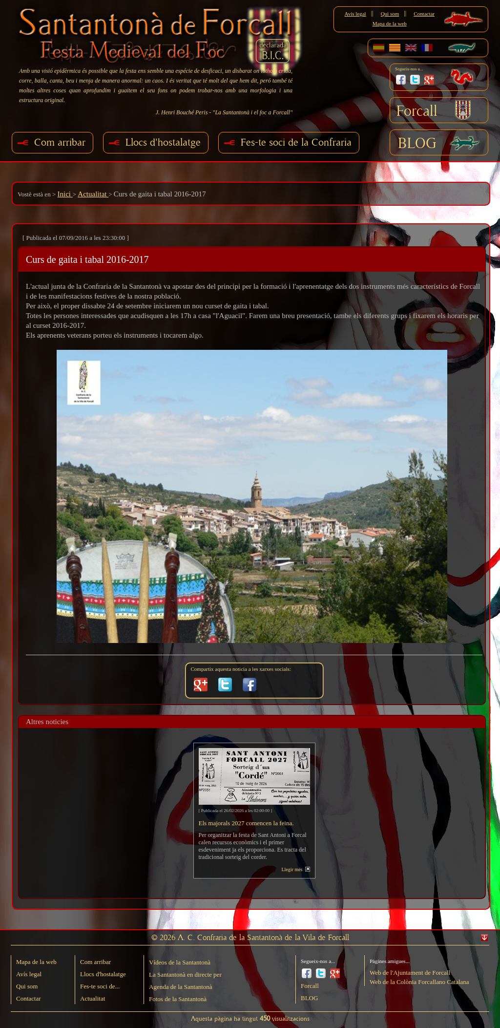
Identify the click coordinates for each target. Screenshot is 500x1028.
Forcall (417, 111)
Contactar (424, 14)
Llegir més (291, 869)
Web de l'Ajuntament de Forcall (410, 972)
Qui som (390, 14)
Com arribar (59, 142)
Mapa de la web (390, 23)
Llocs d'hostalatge (163, 142)
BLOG (417, 143)
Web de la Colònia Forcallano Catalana (419, 981)
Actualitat (93, 194)
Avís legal (355, 14)
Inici (64, 194)
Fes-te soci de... (100, 986)
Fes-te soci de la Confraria (296, 142)
